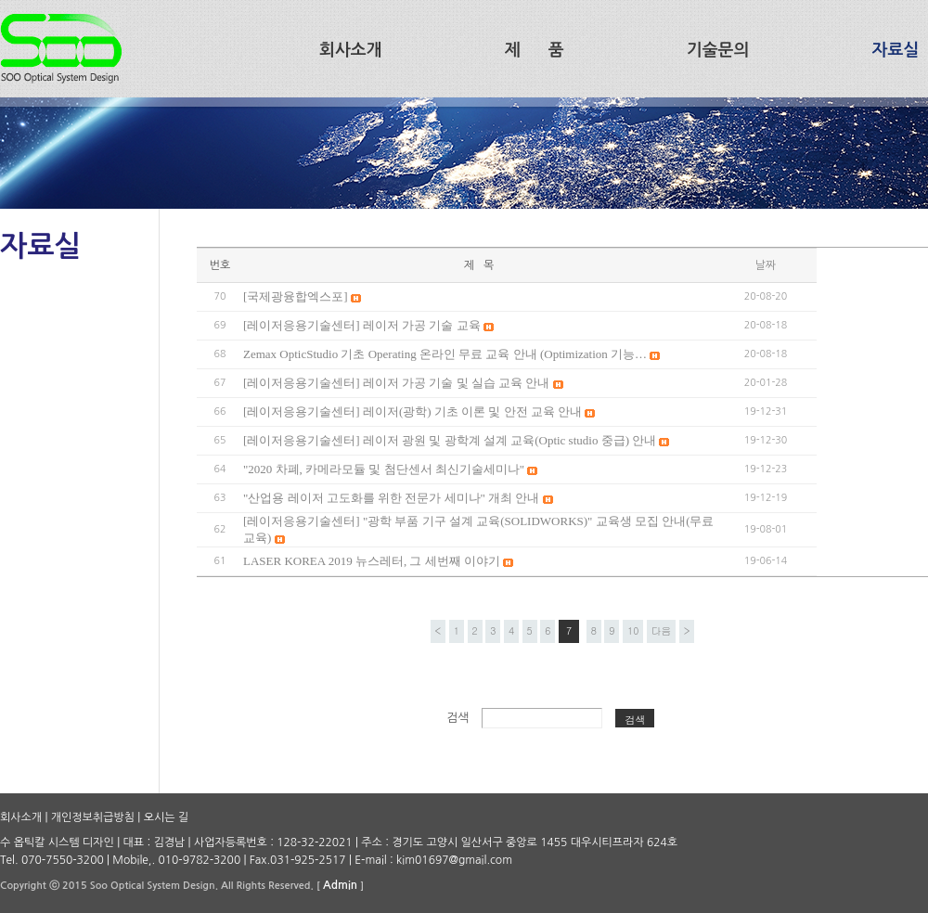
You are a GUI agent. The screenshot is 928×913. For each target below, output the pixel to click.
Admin (340, 885)
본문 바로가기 (0, 0)
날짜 (766, 265)
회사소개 (21, 817)
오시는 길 (166, 817)
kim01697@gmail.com (454, 860)
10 (632, 630)
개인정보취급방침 (93, 817)
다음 (661, 630)
